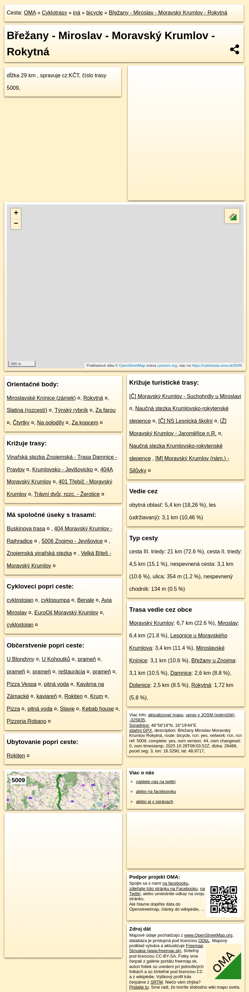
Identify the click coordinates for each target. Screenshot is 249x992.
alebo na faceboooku (156, 791)
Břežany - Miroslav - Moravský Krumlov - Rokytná (168, 13)
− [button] (16, 224)
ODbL (204, 940)
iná (76, 13)
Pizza (13, 709)
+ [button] (16, 214)
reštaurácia (71, 671)
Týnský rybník (71, 410)
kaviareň (46, 696)
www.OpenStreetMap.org (208, 935)
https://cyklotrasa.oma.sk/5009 (217, 365)
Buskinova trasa (26, 528)
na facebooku (175, 883)
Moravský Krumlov (151, 623)
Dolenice (139, 685)
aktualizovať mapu (165, 714)
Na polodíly (50, 422)
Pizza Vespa (21, 684)
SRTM (156, 982)
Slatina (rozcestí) (27, 410)
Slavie (67, 709)
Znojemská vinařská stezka (39, 553)
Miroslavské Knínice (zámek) (41, 398)
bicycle (94, 13)
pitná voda (56, 684)
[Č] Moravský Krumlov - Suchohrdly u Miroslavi (185, 396)
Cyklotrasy (54, 13)
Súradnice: (139, 725)
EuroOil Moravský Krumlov (66, 612)
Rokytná (93, 398)
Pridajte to (139, 987)
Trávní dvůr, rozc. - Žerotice (67, 494)
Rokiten (73, 696)
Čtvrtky (21, 422)
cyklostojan (20, 600)
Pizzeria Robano (26, 721)
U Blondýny (20, 659)
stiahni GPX (140, 730)
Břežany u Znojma (213, 660)
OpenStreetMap (132, 365)
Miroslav (228, 623)
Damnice (181, 673)
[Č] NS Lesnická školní (185, 421)
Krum (96, 696)
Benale (85, 600)
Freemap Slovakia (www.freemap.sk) (166, 948)
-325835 (137, 719)
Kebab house (98, 709)
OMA (30, 13)
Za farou (105, 410)
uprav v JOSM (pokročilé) (210, 714)
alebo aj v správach (154, 801)
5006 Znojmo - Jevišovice (72, 541)
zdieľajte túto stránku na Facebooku (163, 888)
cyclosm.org (167, 365)
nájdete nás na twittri (155, 781)
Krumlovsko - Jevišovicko (62, 469)
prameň (87, 659)
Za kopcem (85, 422)
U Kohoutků (56, 659)
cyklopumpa (55, 600)
